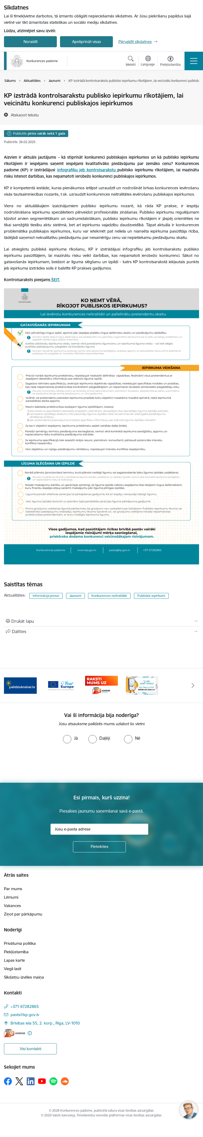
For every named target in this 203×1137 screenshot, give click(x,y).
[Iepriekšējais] (10, 685)
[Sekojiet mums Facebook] (8, 1081)
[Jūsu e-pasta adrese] (99, 829)
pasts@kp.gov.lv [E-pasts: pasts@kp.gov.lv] (25, 1014)
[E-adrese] (14, 1033)
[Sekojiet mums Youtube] (42, 1081)
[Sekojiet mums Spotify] (53, 1081)
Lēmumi (11, 897)
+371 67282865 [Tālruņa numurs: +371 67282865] (25, 1006)
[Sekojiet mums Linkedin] (31, 1081)
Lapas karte (14, 960)
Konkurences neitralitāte (109, 596)
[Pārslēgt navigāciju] (193, 61)
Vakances (12, 905)
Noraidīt (31, 41)
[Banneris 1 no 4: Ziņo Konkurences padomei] (142, 685)
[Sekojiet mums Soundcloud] (65, 1081)
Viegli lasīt (12, 968)
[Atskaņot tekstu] (25, 115)
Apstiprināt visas (86, 41)
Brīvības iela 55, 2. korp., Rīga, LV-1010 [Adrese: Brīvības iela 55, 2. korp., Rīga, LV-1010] (45, 1023)
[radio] (70, 738)
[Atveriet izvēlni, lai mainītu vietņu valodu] (148, 61)
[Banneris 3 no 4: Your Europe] (61, 685)
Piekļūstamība (16, 951)
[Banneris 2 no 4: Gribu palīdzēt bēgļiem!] (20, 685)
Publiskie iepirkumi (151, 596)
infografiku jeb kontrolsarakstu (87, 169)
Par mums (13, 888)
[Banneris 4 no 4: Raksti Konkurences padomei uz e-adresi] (101, 685)
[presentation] (44, 763)
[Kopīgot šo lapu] (101, 631)
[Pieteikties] (99, 846)
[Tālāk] (193, 685)
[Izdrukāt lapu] (101, 621)
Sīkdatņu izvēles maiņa (24, 977)
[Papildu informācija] (30, 1033)
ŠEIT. (55, 279)
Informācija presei (46, 596)
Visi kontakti (30, 1048)
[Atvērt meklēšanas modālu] (130, 61)
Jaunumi (75, 596)
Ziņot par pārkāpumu (23, 914)
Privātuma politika (20, 943)
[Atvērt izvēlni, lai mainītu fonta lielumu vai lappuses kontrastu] (170, 61)
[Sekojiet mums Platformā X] (19, 1081)
